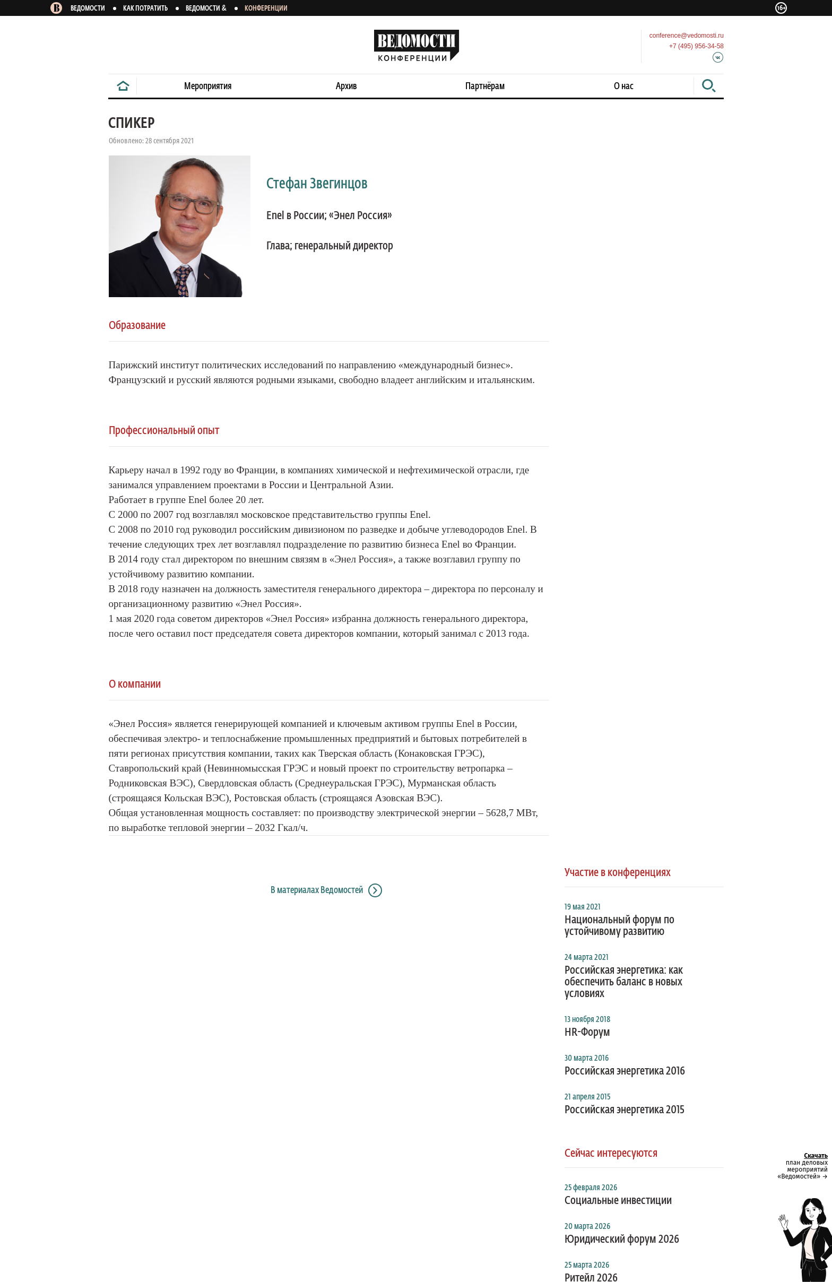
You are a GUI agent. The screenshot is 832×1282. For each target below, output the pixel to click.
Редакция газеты (495, 1003)
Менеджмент (556, 1003)
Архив (346, 86)
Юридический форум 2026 (622, 542)
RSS (114, 1003)
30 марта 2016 (587, 361)
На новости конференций (217, 966)
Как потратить (145, 8)
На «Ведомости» (135, 966)
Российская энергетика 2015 (624, 412)
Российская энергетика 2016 (625, 373)
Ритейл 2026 (591, 580)
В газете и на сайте (447, 966)
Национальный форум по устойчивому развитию (619, 228)
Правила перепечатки (176, 1063)
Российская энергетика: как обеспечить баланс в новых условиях (624, 284)
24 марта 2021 (587, 260)
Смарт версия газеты (166, 1003)
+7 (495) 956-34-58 (696, 46)
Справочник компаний (249, 1003)
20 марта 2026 (587, 529)
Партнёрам (485, 86)
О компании (436, 1003)
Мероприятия (207, 86)
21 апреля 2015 (587, 399)
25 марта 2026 (587, 568)
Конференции (266, 8)
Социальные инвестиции (618, 503)
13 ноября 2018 (587, 322)
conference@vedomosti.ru (686, 35)
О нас (624, 86)
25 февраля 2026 (591, 490)
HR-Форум (587, 335)
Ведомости (88, 8)
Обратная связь (249, 1063)
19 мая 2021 (583, 209)
